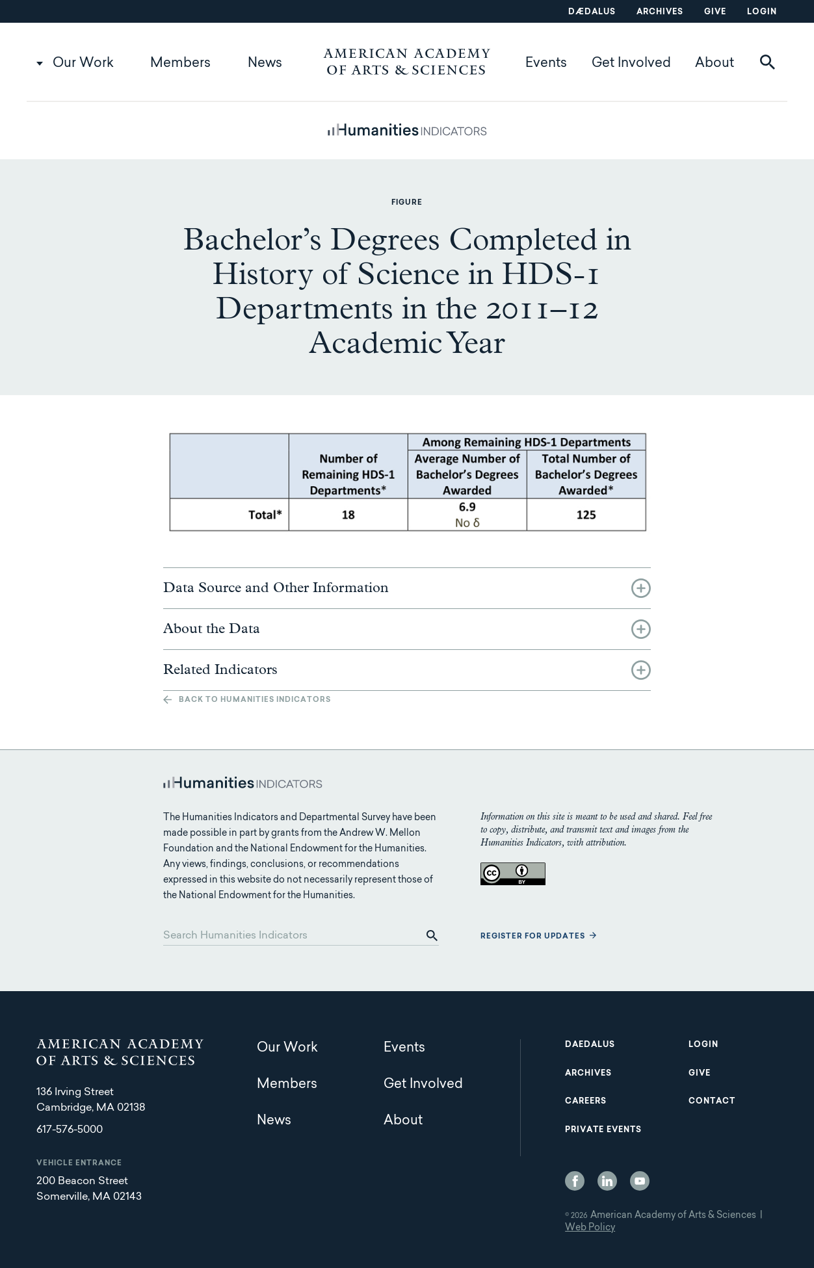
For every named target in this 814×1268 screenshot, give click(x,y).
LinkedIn (607, 1181)
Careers (586, 1102)
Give (715, 12)
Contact (712, 1102)
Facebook (574, 1181)
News (265, 63)
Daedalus (590, 1045)
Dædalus (592, 12)
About (714, 63)
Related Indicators (220, 670)
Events (546, 63)
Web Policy (590, 1228)
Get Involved (631, 63)
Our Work (83, 63)
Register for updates (532, 936)
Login (762, 12)
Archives (660, 12)
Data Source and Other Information (276, 588)
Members (180, 63)
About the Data (211, 629)
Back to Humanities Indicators (255, 700)
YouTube (640, 1181)
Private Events (603, 1130)
